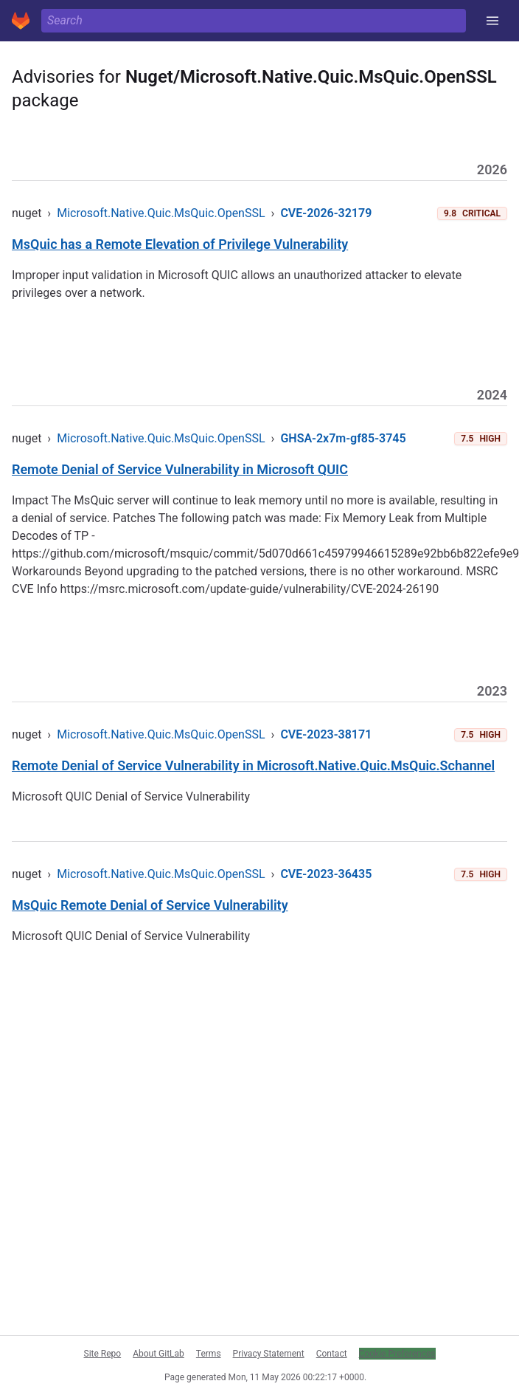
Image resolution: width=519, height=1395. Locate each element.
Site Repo (103, 1353)
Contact (331, 1353)
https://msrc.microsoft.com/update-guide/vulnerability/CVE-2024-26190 (249, 589)
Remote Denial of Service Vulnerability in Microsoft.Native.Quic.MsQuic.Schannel (253, 765)
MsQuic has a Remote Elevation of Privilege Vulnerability (180, 244)
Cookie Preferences (397, 1353)
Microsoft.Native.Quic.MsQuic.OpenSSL (161, 213)
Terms (208, 1353)
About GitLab (158, 1353)
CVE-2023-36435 (326, 874)
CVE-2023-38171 (326, 734)
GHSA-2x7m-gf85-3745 (342, 438)
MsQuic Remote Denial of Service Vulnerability (150, 905)
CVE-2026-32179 (326, 213)
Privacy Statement (268, 1353)
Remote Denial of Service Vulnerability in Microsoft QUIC (180, 469)
